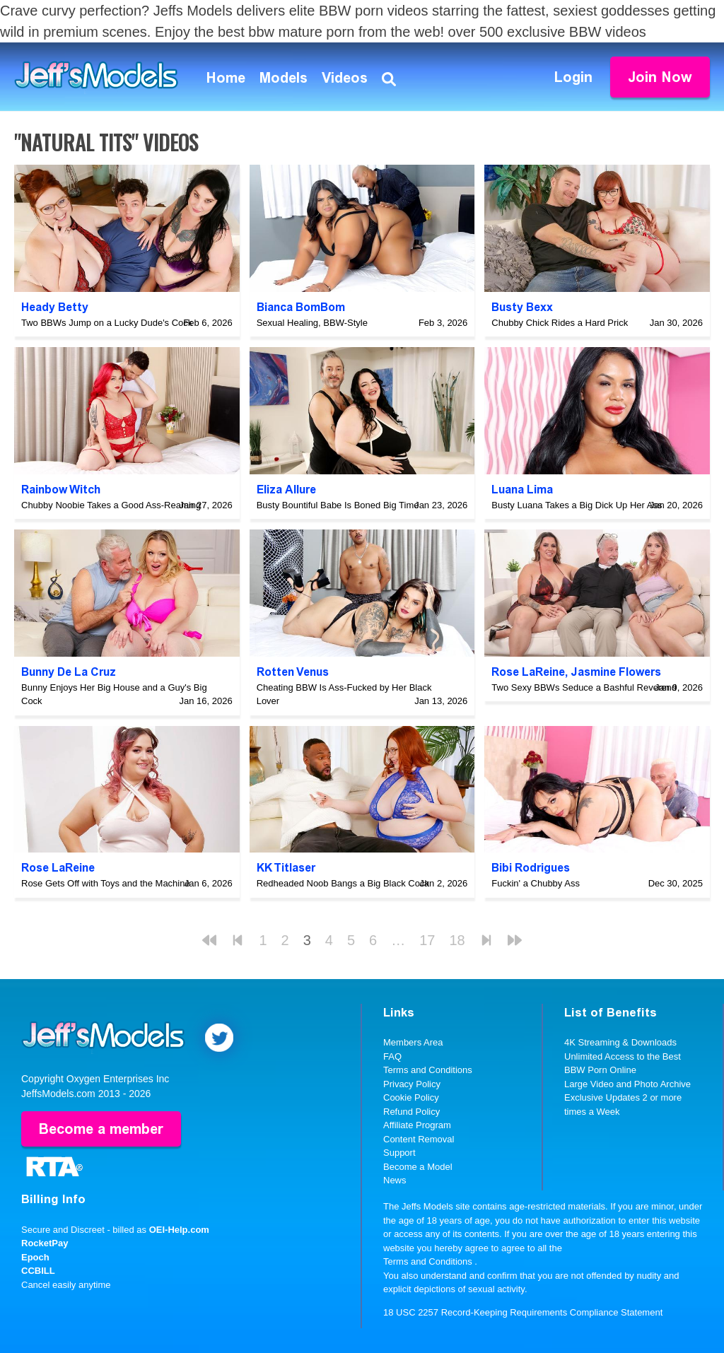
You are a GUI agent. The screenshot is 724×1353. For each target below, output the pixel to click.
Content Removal (418, 1139)
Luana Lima (522, 489)
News (395, 1180)
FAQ (392, 1056)
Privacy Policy (411, 1084)
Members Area (413, 1042)
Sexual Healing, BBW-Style (312, 322)
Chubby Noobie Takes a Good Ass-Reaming (111, 505)
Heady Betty (54, 307)
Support (399, 1152)
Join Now (660, 77)
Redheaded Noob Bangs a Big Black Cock (343, 883)
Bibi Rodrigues (530, 867)
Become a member (101, 1128)
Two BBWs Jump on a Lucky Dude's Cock (106, 322)
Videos (345, 77)
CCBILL (38, 1270)
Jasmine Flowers (616, 672)
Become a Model (417, 1166)
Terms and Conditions (427, 1070)
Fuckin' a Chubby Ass (535, 883)
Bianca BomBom (301, 307)
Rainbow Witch (60, 489)
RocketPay (44, 1243)
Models (283, 77)
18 (457, 940)
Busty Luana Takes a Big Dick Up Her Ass (576, 505)
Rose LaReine (528, 672)
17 (427, 940)
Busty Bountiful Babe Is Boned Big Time (338, 505)
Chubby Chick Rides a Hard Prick (559, 322)
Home (225, 77)
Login (573, 77)
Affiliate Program (417, 1125)
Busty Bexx (522, 307)
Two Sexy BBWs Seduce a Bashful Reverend (584, 687)
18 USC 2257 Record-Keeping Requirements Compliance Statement (522, 1312)
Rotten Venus (293, 672)
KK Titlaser (286, 867)
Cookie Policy (411, 1097)
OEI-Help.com (179, 1229)
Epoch (35, 1257)
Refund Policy (411, 1111)
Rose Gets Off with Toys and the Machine (105, 883)
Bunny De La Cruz (68, 672)
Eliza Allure (286, 489)
